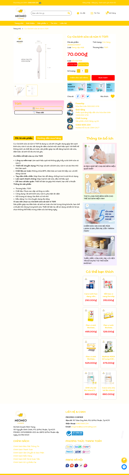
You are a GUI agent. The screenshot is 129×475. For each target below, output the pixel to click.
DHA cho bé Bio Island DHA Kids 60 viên (90, 389)
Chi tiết (70, 90)
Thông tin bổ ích (99, 138)
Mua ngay (103, 78)
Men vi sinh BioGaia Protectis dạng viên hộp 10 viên (108, 326)
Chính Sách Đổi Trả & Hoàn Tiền (26, 459)
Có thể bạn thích (99, 271)
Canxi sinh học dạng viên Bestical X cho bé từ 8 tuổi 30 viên (90, 295)
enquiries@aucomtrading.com (83, 427)
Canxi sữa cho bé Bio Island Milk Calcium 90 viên (108, 389)
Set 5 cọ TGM (83, 64)
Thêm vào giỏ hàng (79, 78)
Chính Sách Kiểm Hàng (22, 456)
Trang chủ (18, 23)
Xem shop (38, 108)
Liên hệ (63, 23)
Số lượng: (71, 71)
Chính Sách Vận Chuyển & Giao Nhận (28, 453)
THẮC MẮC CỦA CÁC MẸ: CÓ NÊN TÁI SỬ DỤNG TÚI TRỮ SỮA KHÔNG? (99, 260)
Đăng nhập (86, 3)
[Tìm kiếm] (68, 13)
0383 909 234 (33, 3)
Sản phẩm (42, 23)
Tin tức (54, 23)
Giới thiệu (30, 23)
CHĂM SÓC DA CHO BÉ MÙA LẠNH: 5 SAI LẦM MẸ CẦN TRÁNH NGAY (99, 228)
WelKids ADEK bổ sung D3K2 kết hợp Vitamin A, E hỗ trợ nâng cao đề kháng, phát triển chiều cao (108, 357)
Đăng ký (95, 3)
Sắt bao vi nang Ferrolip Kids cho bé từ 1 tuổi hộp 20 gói (108, 295)
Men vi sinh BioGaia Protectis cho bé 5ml (91, 326)
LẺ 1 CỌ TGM (72, 64)
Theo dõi (38, 112)
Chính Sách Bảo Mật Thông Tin (26, 446)
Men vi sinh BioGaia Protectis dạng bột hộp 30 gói (91, 357)
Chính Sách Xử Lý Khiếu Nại (24, 462)
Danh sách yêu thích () (107, 3)
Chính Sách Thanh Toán (23, 449)
